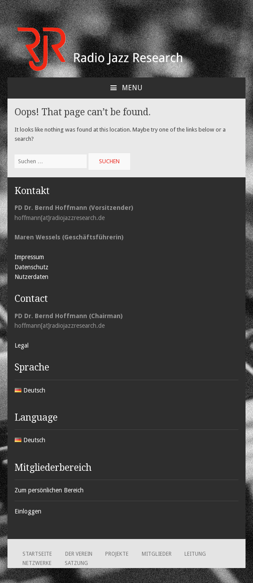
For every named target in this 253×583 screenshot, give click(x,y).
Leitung (195, 554)
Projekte (116, 554)
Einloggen (28, 511)
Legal (22, 345)
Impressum (29, 256)
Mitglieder (157, 554)
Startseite (37, 554)
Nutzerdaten (31, 276)
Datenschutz (31, 267)
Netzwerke (36, 563)
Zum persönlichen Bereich (49, 490)
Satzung (76, 563)
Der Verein (78, 554)
